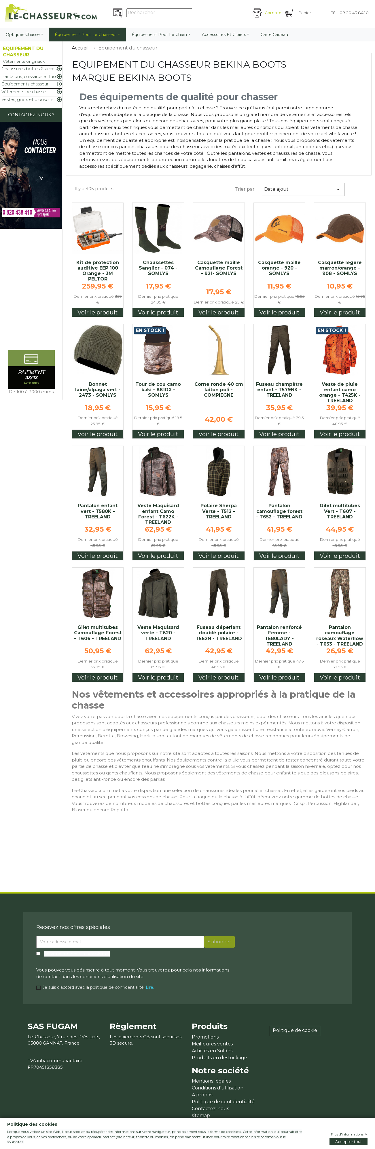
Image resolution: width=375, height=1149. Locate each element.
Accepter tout (348, 1141)
